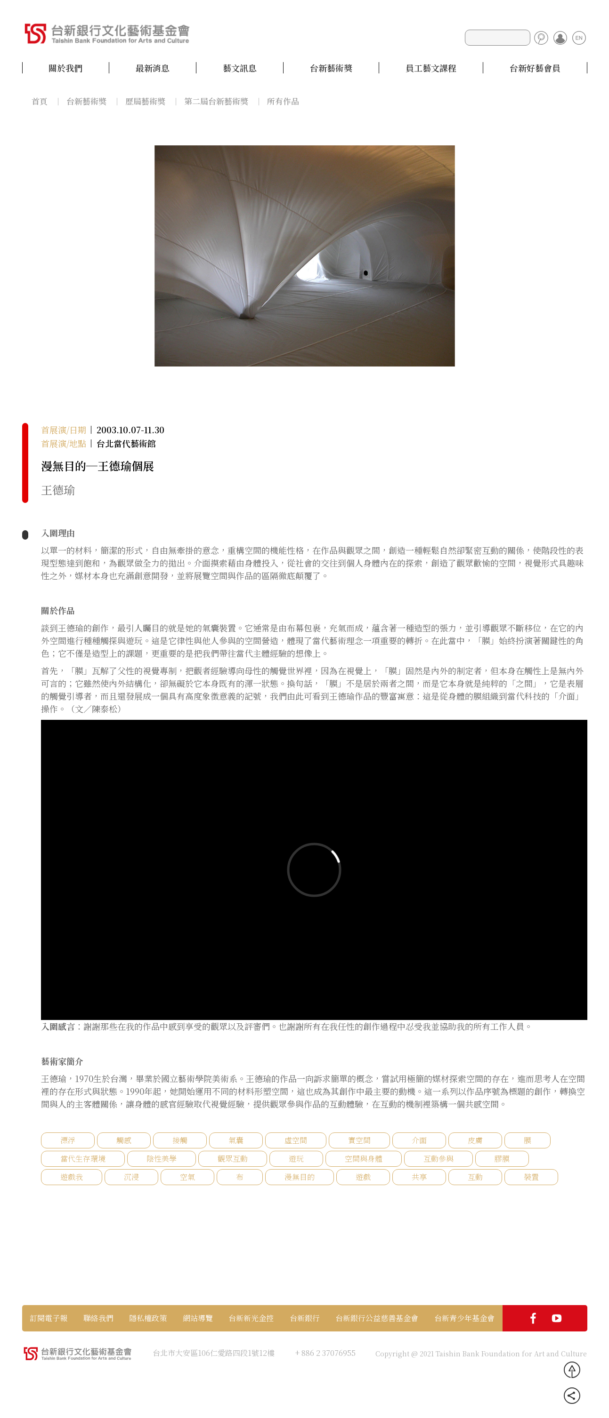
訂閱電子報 (48, 1318)
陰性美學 (161, 1158)
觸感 (123, 1140)
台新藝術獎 (331, 67)
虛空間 (295, 1140)
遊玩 (296, 1158)
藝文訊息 (240, 67)
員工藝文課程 (431, 67)
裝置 (531, 1176)
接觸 (179, 1140)
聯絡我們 (98, 1318)
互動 (475, 1176)
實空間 (359, 1140)
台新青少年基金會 (464, 1318)
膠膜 (502, 1158)
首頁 (40, 101)
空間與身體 (363, 1158)
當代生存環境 (83, 1158)
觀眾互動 (233, 1158)
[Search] (498, 38)
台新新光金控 (251, 1318)
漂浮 (67, 1140)
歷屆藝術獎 (145, 101)
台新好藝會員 (535, 67)
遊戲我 (71, 1176)
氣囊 (236, 1140)
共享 (419, 1176)
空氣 (187, 1176)
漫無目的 (299, 1176)
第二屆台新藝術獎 (216, 101)
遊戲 (363, 1176)
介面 (419, 1140)
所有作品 (283, 101)
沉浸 (131, 1176)
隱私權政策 (148, 1318)
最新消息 (153, 67)
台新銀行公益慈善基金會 (376, 1318)
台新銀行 (305, 1318)
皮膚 (475, 1140)
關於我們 (65, 67)
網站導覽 (198, 1318)
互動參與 (438, 1158)
